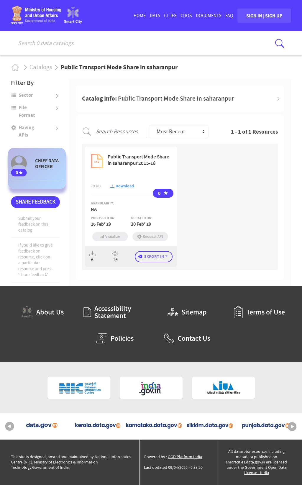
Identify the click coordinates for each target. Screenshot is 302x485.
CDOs (186, 15)
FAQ (229, 15)
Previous (9, 426)
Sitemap (187, 312)
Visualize (110, 236)
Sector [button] (26, 95)
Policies (115, 338)
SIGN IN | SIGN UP (264, 16)
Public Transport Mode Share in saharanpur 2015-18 (138, 160)
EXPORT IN (154, 256)
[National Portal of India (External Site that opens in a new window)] (151, 387)
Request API (150, 236)
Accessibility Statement (107, 312)
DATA (155, 16)
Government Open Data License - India (265, 470)
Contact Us (187, 338)
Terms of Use (259, 312)
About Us (42, 312)
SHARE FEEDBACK (35, 202)
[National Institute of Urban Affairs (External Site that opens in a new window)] (223, 387)
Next (292, 426)
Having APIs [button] (26, 131)
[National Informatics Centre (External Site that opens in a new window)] (79, 387)
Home (15, 67)
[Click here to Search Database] (279, 43)
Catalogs (40, 67)
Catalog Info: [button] (158, 98)
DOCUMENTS (208, 15)
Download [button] (122, 186)
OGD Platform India (185, 457)
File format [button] (27, 111)
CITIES (170, 15)
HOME (140, 15)
